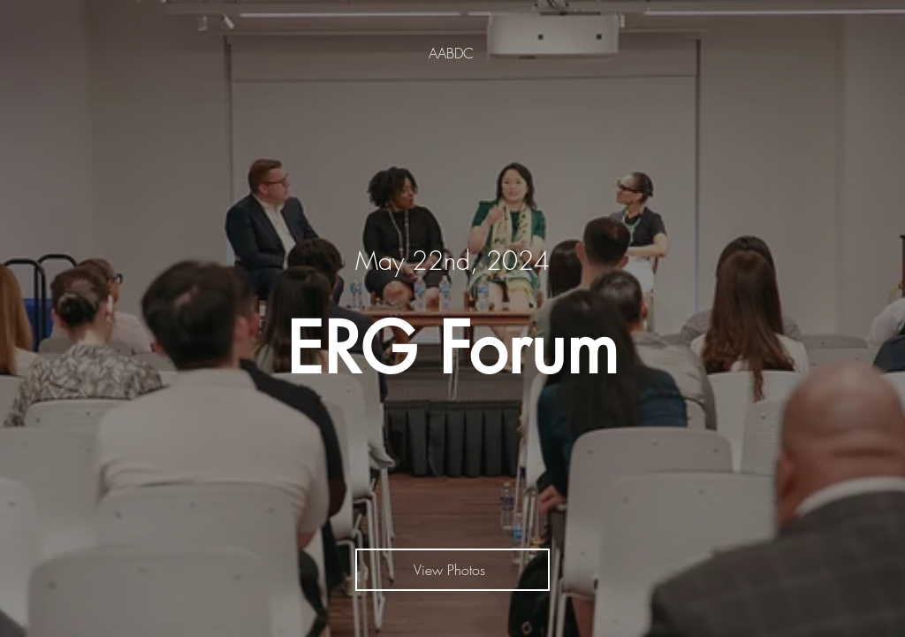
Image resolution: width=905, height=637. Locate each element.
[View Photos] (452, 570)
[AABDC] (453, 53)
